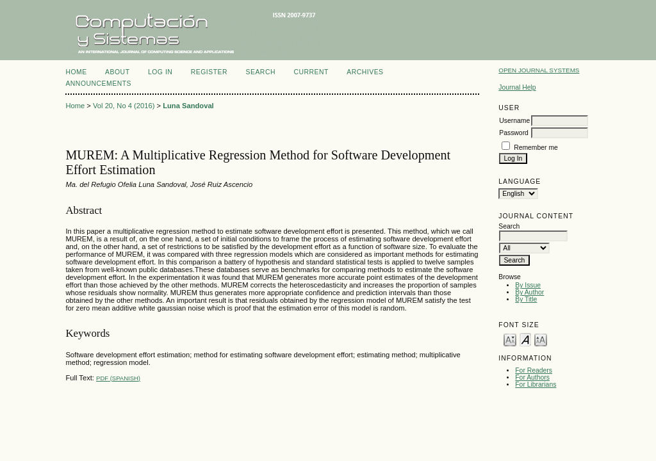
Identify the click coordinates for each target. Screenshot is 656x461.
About (117, 72)
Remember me (536, 147)
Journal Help (517, 87)
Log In (160, 72)
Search (260, 72)
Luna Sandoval (188, 105)
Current (310, 72)
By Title (526, 299)
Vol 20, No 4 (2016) (123, 105)
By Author (529, 292)
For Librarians (535, 384)
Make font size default (525, 339)
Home (75, 72)
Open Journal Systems (538, 70)
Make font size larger (540, 339)
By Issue (528, 285)
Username (514, 120)
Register (209, 72)
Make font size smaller (510, 339)
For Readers (533, 370)
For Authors (532, 377)
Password (514, 132)
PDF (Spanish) (118, 378)
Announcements (98, 83)
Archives (365, 72)
